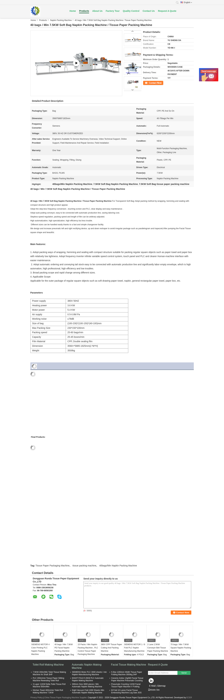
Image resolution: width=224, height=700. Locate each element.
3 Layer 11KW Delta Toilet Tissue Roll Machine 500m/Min (49, 685)
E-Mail (152, 685)
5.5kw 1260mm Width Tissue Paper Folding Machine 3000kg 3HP (126, 673)
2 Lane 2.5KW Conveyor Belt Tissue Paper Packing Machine (157, 647)
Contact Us (149, 11)
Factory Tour (113, 11)
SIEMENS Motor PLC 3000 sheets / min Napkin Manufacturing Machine (89, 673)
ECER (189, 697)
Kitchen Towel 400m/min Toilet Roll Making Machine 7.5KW (48, 691)
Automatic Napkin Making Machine (86, 666)
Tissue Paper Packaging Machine (52, 565)
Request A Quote (167, 11)
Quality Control (131, 11)
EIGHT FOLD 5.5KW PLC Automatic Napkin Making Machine (88, 679)
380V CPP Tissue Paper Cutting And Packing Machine (111, 647)
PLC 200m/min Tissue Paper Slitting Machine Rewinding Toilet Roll (48, 679)
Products (84, 11)
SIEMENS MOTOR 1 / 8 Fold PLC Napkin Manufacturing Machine (134, 647)
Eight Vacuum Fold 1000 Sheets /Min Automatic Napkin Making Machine (88, 691)
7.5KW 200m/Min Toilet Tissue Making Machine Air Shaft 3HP (49, 673)
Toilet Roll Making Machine (48, 664)
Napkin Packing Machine (61, 20)
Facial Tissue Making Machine (128, 664)
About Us (97, 11)
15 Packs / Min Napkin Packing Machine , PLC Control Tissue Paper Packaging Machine (88, 649)
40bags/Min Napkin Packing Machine (118, 565)
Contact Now (148, 82)
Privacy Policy (36, 697)
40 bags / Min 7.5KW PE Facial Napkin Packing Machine (64, 647)
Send (183, 673)
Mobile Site (154, 690)
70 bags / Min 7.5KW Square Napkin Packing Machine (181, 647)
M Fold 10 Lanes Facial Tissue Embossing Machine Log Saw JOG (126, 691)
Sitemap (161, 685)
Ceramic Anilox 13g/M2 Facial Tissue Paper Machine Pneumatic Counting (127, 679)
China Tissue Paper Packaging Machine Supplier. (66, 697)
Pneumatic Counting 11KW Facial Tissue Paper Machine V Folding (126, 685)
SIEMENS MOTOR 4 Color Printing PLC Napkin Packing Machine (40, 649)
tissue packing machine (84, 565)
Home (73, 11)
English (188, 2)
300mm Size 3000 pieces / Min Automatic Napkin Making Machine (87, 685)
